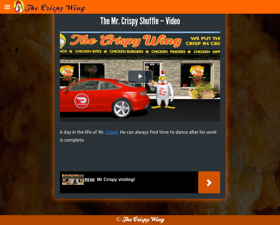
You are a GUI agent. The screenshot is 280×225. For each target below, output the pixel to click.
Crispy (112, 132)
